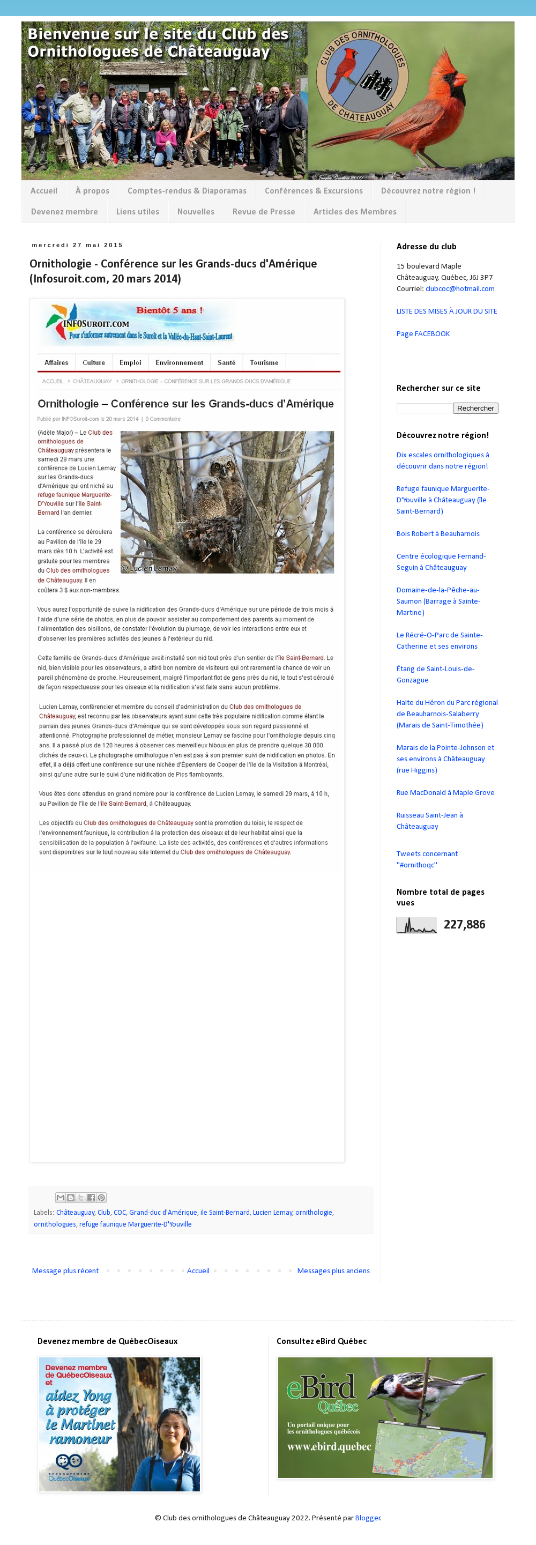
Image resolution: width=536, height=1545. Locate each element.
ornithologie (313, 1212)
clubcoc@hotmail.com (460, 289)
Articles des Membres (355, 212)
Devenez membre (64, 212)
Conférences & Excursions (314, 191)
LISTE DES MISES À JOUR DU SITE (447, 312)
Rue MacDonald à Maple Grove (446, 793)
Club (104, 1212)
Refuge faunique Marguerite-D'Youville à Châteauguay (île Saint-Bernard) (443, 500)
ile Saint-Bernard (225, 1212)
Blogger (368, 1518)
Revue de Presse (264, 212)
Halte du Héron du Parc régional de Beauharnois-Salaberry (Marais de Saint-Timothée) (447, 714)
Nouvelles (195, 212)
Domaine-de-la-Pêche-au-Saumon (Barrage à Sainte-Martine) (439, 601)
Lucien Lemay (272, 1212)
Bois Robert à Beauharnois (438, 534)
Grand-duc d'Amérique (163, 1212)
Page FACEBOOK (423, 334)
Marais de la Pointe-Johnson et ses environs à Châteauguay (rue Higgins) (445, 759)
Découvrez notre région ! (428, 191)
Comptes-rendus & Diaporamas (187, 191)
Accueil (44, 191)
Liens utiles (137, 212)
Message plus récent (65, 1271)
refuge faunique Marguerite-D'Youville (135, 1224)
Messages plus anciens (333, 1271)
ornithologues (55, 1224)
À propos (92, 191)
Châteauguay (75, 1212)
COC (120, 1212)
